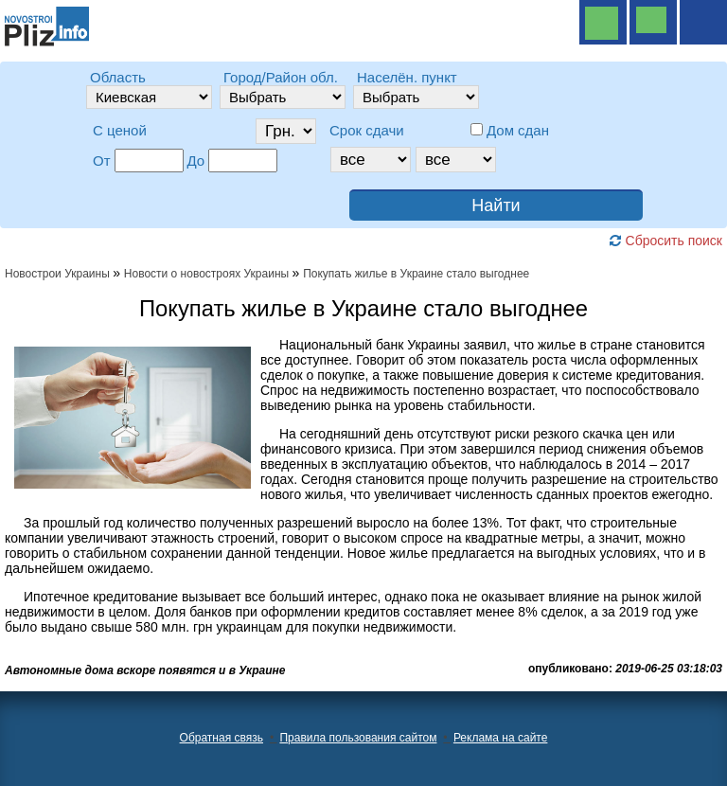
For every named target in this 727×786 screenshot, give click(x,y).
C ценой (120, 130)
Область (118, 77)
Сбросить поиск (665, 240)
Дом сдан (518, 130)
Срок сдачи (366, 130)
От (102, 160)
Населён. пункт (407, 77)
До (196, 160)
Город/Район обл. (280, 77)
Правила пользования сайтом (357, 737)
